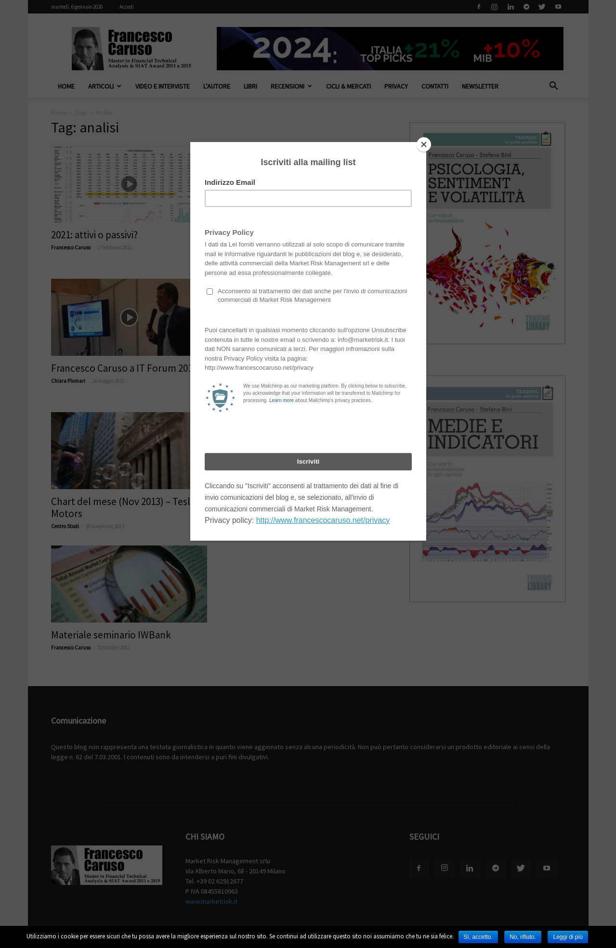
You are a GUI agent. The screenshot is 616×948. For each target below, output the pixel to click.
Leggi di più (567, 937)
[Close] (424, 144)
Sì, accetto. (478, 937)
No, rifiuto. (523, 937)
